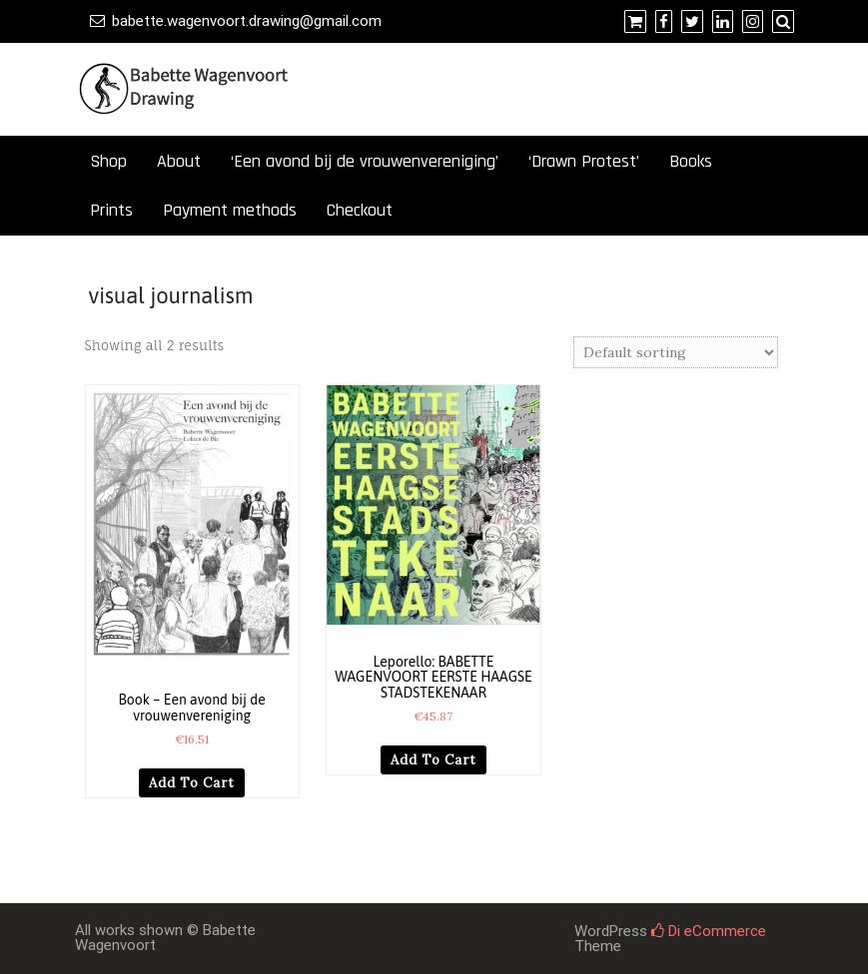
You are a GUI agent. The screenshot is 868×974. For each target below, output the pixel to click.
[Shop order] (675, 352)
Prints (111, 210)
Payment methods (230, 210)
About (179, 161)
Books (690, 161)
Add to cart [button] (192, 782)
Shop (108, 161)
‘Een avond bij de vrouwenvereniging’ (364, 161)
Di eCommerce (708, 931)
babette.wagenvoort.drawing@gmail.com (247, 21)
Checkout (360, 210)
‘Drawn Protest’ (583, 161)
